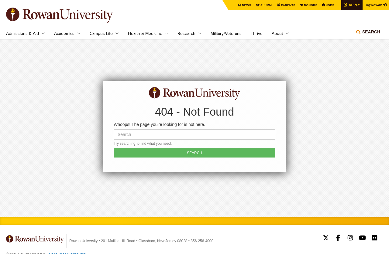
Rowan (374, 4)
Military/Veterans (226, 33)
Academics (64, 33)
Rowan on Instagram (350, 238)
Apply (353, 5)
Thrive (257, 33)
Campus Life (101, 33)
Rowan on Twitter (326, 238)
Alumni (264, 5)
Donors (309, 5)
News (244, 5)
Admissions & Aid (22, 33)
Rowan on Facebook (338, 238)
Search (371, 31)
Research (186, 33)
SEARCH (194, 153)
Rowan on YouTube (362, 238)
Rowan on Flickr (374, 238)
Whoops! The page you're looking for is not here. (159, 124)
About (277, 33)
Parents (286, 5)
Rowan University (68, 15)
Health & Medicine (145, 33)
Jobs (329, 5)
